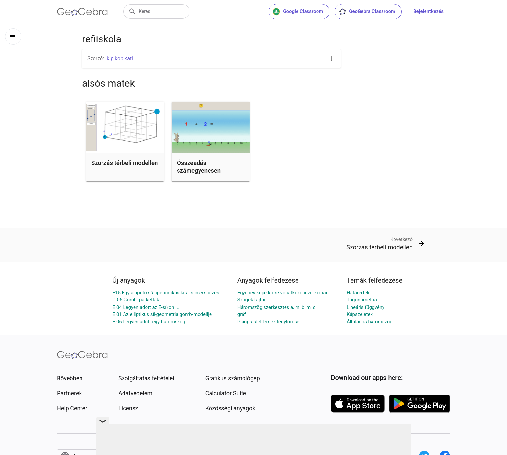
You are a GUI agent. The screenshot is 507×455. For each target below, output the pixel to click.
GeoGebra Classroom (367, 12)
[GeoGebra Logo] (82, 12)
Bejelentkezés (428, 11)
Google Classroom (298, 12)
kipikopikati (120, 58)
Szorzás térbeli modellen (124, 163)
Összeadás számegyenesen (199, 166)
